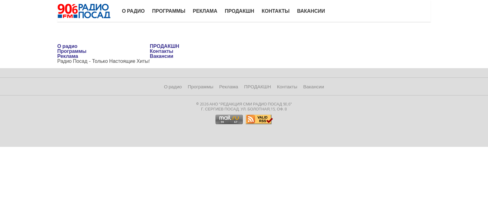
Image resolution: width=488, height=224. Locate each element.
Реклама (205, 11)
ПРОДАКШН (239, 11)
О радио (133, 11)
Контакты (276, 11)
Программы (168, 11)
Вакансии (311, 11)
